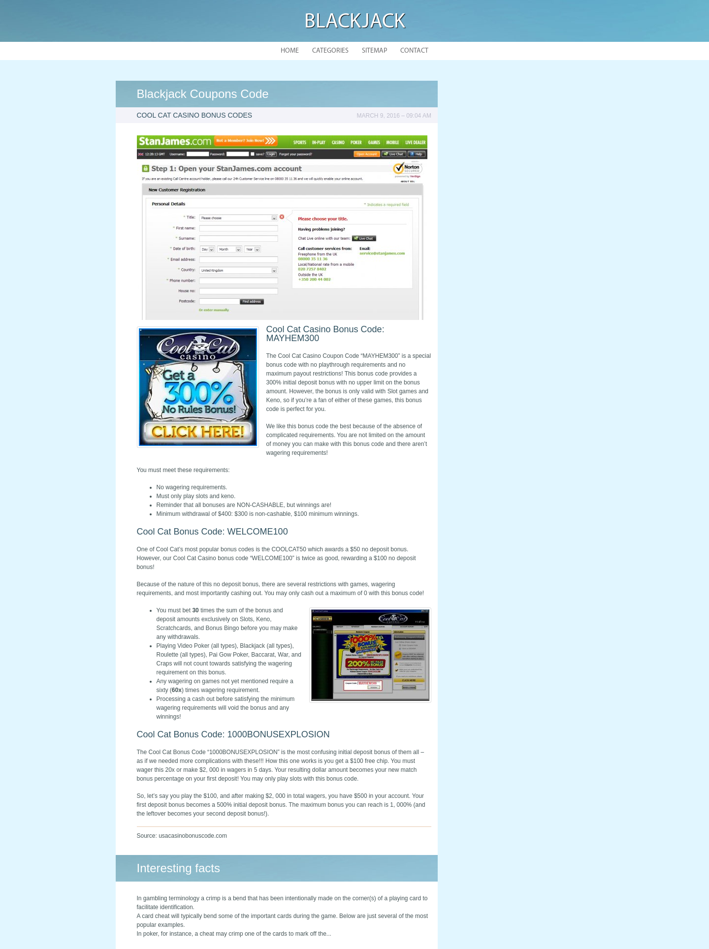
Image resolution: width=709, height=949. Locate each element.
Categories (330, 51)
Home (290, 51)
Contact (414, 51)
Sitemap (374, 51)
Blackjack (354, 22)
